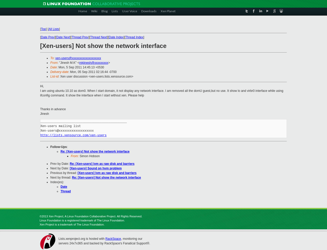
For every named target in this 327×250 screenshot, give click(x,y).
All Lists (54, 29)
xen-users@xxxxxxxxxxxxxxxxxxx (78, 58)
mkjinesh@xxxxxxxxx (93, 63)
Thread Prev (80, 37)
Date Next (63, 37)
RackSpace (113, 239)
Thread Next (98, 37)
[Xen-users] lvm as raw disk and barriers (107, 173)
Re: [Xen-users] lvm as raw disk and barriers (102, 164)
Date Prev (47, 37)
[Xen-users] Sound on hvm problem (96, 168)
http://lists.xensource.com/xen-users (73, 135)
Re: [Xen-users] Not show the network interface (95, 151)
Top (43, 29)
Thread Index (134, 37)
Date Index (116, 37)
